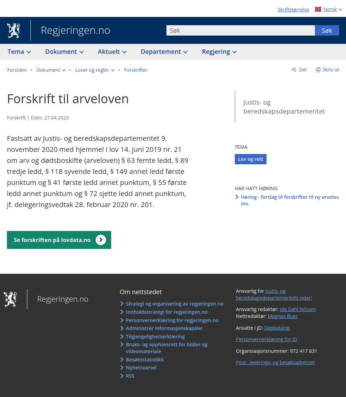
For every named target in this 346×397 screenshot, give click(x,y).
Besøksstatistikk (145, 359)
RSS (130, 375)
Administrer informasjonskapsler (164, 328)
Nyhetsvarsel (141, 367)
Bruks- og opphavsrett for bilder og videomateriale (167, 348)
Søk (327, 30)
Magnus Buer (283, 316)
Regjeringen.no (70, 31)
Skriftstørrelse (293, 9)
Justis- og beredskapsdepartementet (284, 107)
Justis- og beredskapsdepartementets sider (273, 294)
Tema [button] (17, 51)
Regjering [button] (217, 51)
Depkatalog (277, 328)
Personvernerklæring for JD (266, 339)
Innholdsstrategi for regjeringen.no (167, 312)
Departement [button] (162, 51)
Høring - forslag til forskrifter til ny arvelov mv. (290, 200)
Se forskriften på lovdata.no (52, 240)
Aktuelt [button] (110, 51)
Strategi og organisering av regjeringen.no (175, 303)
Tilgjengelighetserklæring (155, 336)
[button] (51, 70)
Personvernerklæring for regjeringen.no (172, 320)
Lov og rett (250, 159)
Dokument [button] (62, 51)
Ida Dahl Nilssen (298, 309)
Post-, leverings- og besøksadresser (275, 362)
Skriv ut (331, 69)
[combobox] (240, 30)
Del (302, 69)
